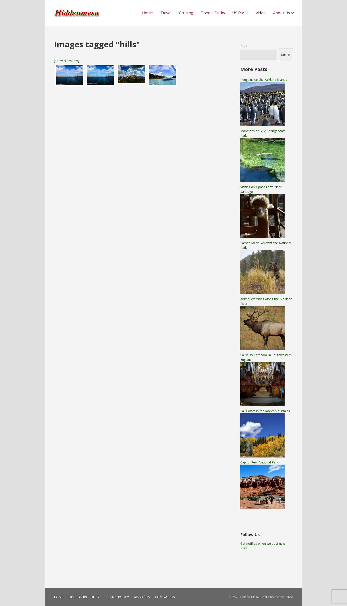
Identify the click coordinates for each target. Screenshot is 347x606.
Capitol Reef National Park (259, 462)
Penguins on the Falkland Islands (263, 79)
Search (243, 46)
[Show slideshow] (66, 61)
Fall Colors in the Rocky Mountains (265, 411)
